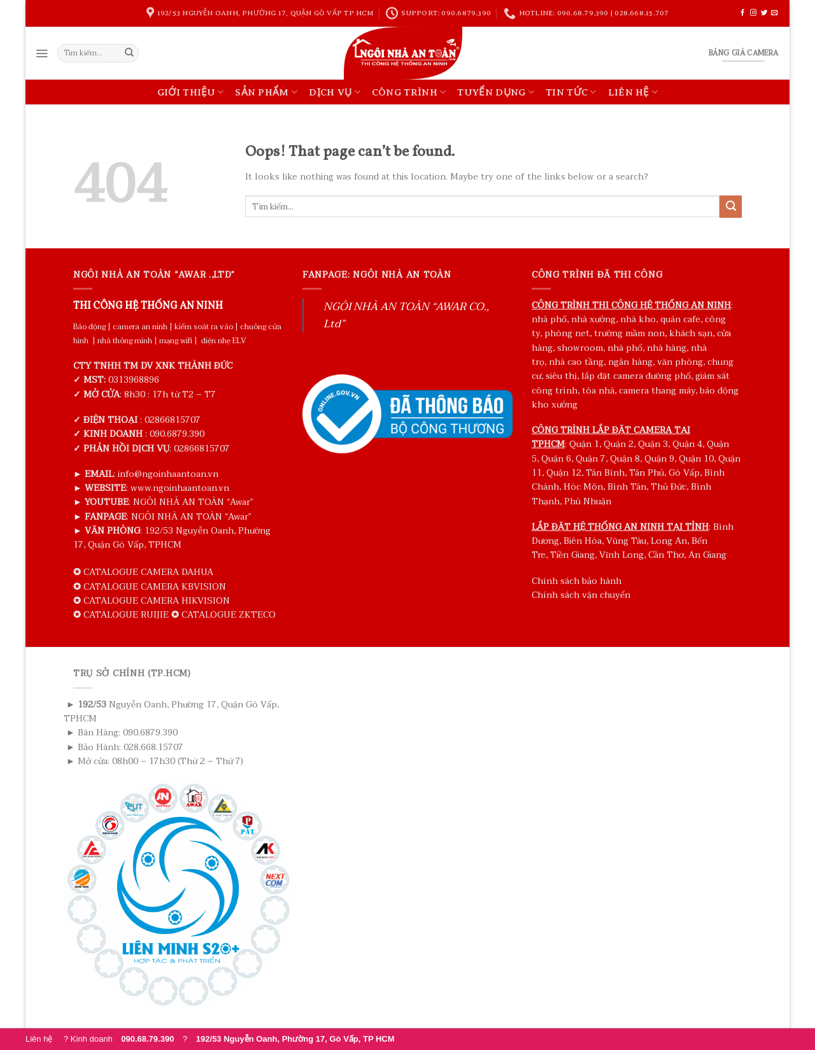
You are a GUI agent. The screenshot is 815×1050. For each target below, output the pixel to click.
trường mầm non (629, 333)
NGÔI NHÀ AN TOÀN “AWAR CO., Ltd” (406, 315)
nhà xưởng (593, 319)
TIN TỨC (571, 92)
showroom (580, 348)
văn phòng (680, 362)
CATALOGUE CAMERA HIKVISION (156, 600)
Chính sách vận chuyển (581, 595)
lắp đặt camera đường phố (636, 376)
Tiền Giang (572, 555)
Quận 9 (659, 458)
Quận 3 (653, 444)
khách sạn (690, 333)
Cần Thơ (666, 555)
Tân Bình (605, 472)
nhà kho (638, 319)
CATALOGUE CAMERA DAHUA (148, 572)
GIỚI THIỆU (190, 92)
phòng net (567, 333)
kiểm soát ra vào (203, 326)
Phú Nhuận (587, 501)
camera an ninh (140, 326)
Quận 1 (584, 444)
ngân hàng (630, 362)
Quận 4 (687, 444)
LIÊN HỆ (633, 92)
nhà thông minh (124, 340)
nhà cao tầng (576, 362)
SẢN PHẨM (266, 92)
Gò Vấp (684, 472)
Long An (669, 541)
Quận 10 (696, 458)
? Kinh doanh (123, 1039)
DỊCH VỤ (334, 92)
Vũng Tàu (626, 541)
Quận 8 (625, 458)
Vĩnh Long (621, 555)
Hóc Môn (583, 486)
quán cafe (680, 319)
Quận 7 (591, 458)
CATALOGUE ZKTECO (228, 614)
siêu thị (561, 376)
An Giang (707, 555)
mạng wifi (175, 340)
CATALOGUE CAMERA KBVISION (154, 586)
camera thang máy (657, 390)
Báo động (89, 326)
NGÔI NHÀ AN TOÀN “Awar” (193, 502)
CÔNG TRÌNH (409, 92)
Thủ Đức (668, 486)
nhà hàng (666, 348)
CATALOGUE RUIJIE (126, 614)
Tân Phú (646, 472)
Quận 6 (556, 458)
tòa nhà (598, 390)
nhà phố (549, 319)
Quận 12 (563, 472)
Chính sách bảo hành (576, 581)
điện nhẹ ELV (223, 340)
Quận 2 (619, 444)
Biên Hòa (582, 541)
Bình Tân (626, 486)
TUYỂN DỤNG (495, 92)
